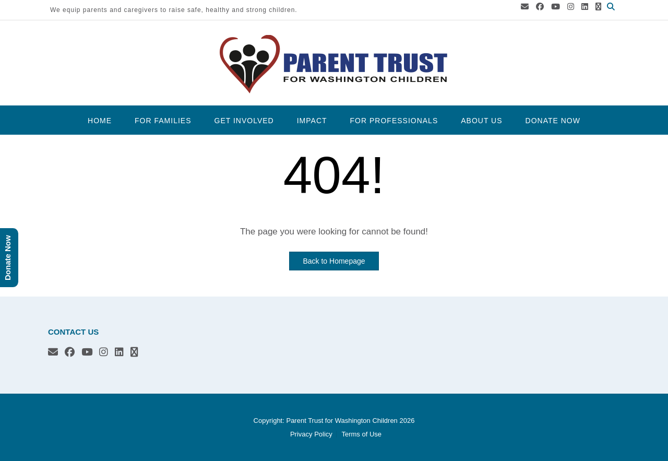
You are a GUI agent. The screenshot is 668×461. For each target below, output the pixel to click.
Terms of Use (361, 434)
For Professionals (394, 120)
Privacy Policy (311, 434)
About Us (481, 120)
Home (100, 120)
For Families (163, 120)
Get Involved (244, 120)
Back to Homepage (334, 261)
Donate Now (553, 120)
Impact (312, 120)
